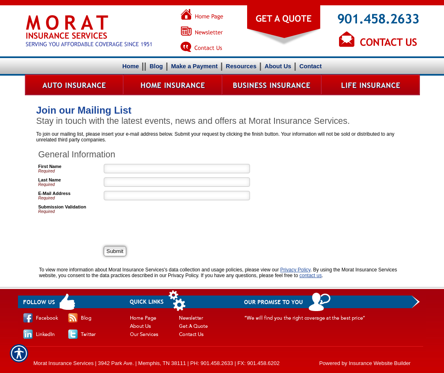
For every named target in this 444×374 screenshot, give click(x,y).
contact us (310, 275)
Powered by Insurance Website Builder (365, 363)
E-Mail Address (54, 193)
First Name (50, 166)
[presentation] (166, 220)
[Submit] (115, 251)
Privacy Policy (295, 270)
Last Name (49, 179)
